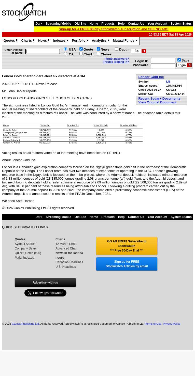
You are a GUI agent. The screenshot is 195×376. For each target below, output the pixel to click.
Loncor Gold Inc (151, 77)
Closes (106, 54)
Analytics (101, 41)
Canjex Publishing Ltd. (26, 323)
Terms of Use (153, 323)
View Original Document (157, 102)
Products (108, 23)
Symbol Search (25, 244)
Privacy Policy (171, 323)
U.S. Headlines (65, 267)
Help (121, 23)
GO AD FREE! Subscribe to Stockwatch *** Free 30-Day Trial (126, 246)
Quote (88, 49)
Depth (124, 49)
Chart (87, 54)
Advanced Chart (66, 248)
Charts (28, 41)
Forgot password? (117, 58)
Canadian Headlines (69, 262)
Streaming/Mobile (58, 23)
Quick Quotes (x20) (28, 253)
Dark (38, 23)
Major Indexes (24, 257)
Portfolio (80, 41)
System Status (181, 23)
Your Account (157, 23)
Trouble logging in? (116, 61)
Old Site (80, 23)
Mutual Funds (125, 41)
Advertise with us (45, 282)
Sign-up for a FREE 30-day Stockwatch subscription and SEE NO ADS (114, 29)
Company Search (26, 248)
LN (168, 81)
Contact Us (136, 23)
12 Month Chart (66, 244)
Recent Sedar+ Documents (159, 98)
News (44, 41)
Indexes (61, 41)
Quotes (11, 41)
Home (94, 23)
